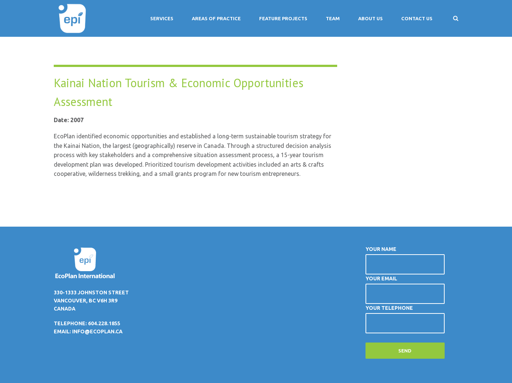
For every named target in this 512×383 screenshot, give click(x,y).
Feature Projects (283, 18)
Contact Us (416, 18)
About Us (370, 18)
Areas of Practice (216, 18)
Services (161, 18)
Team (333, 18)
